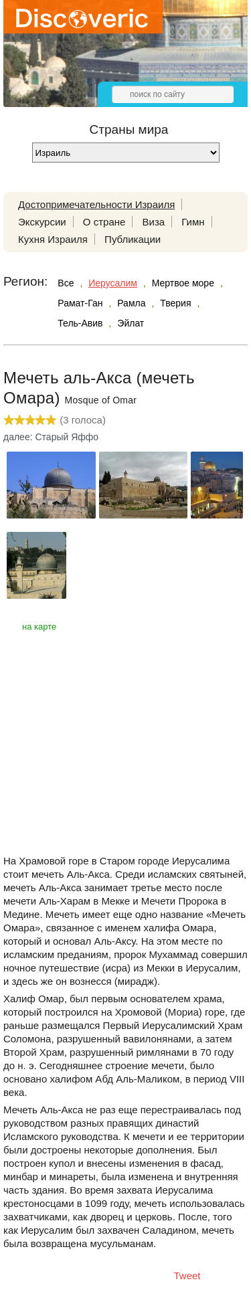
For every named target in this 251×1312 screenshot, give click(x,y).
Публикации (132, 239)
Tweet (187, 1275)
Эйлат (130, 323)
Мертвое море (183, 283)
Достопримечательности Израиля (96, 204)
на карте (39, 627)
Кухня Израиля (53, 239)
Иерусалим (112, 283)
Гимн (192, 221)
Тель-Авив (80, 323)
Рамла (131, 303)
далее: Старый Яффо (50, 437)
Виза (154, 221)
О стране (104, 221)
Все (66, 283)
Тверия (175, 303)
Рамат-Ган (80, 303)
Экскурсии (42, 221)
